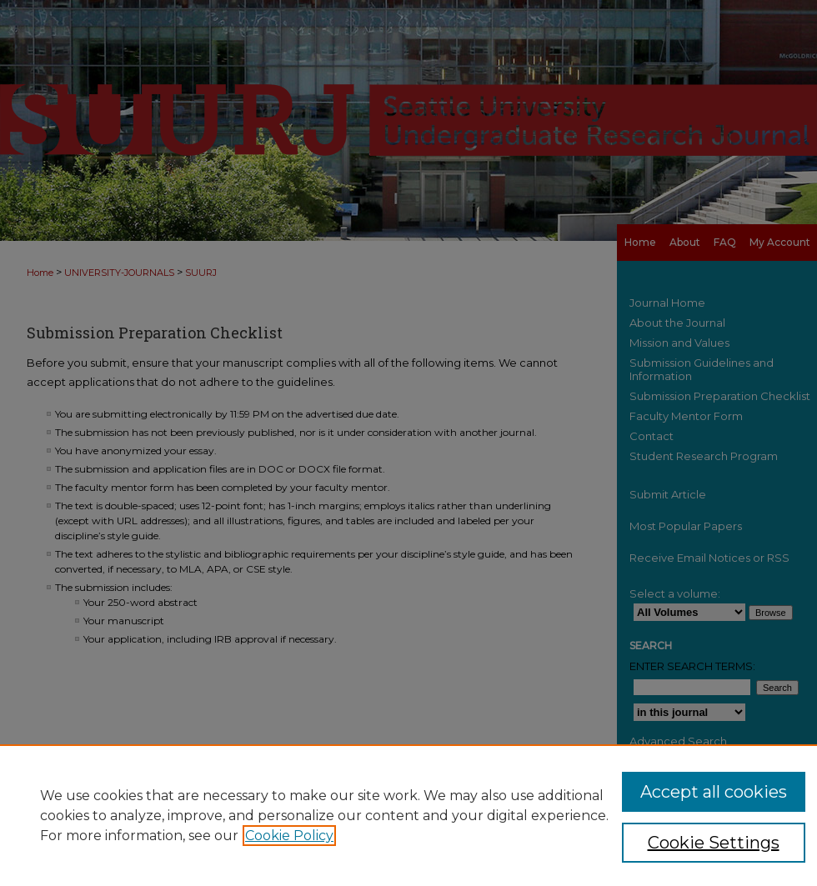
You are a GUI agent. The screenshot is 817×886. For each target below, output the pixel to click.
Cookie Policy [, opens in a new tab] (289, 835)
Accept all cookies (713, 792)
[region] (408, 815)
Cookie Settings (713, 843)
